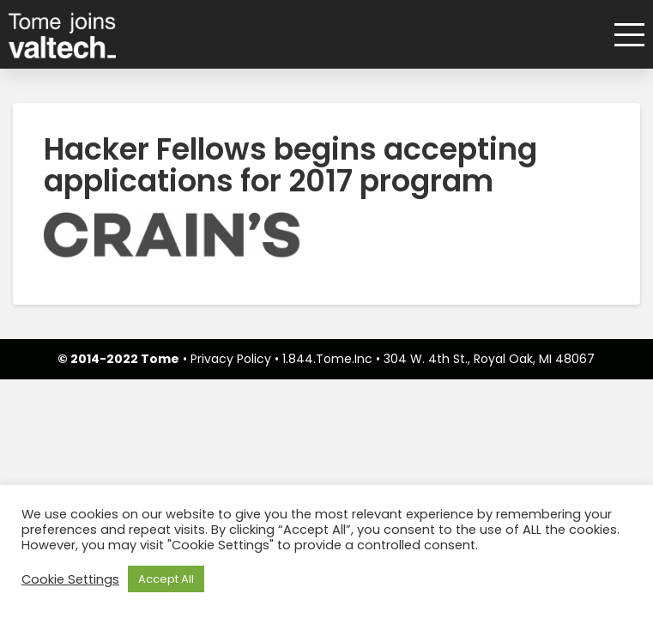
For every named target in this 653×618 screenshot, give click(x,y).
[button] (623, 34)
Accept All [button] (166, 579)
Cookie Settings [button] (70, 579)
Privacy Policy (230, 358)
